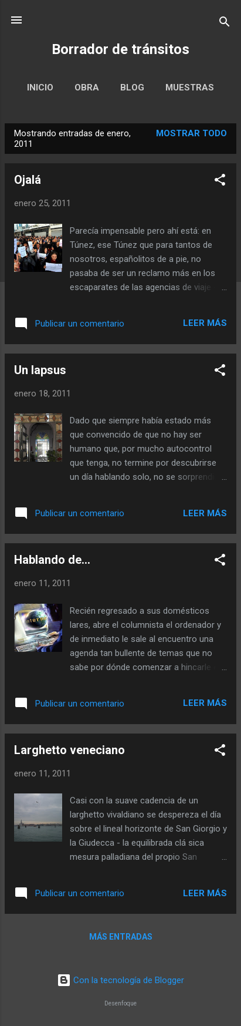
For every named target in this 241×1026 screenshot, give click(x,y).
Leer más (205, 323)
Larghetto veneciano (69, 750)
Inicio (40, 87)
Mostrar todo (191, 133)
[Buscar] (225, 24)
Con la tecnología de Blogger (120, 980)
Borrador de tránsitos (120, 49)
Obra (86, 87)
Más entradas (120, 936)
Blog (132, 87)
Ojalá (27, 180)
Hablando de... (52, 560)
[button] (220, 182)
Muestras (189, 87)
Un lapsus (40, 370)
